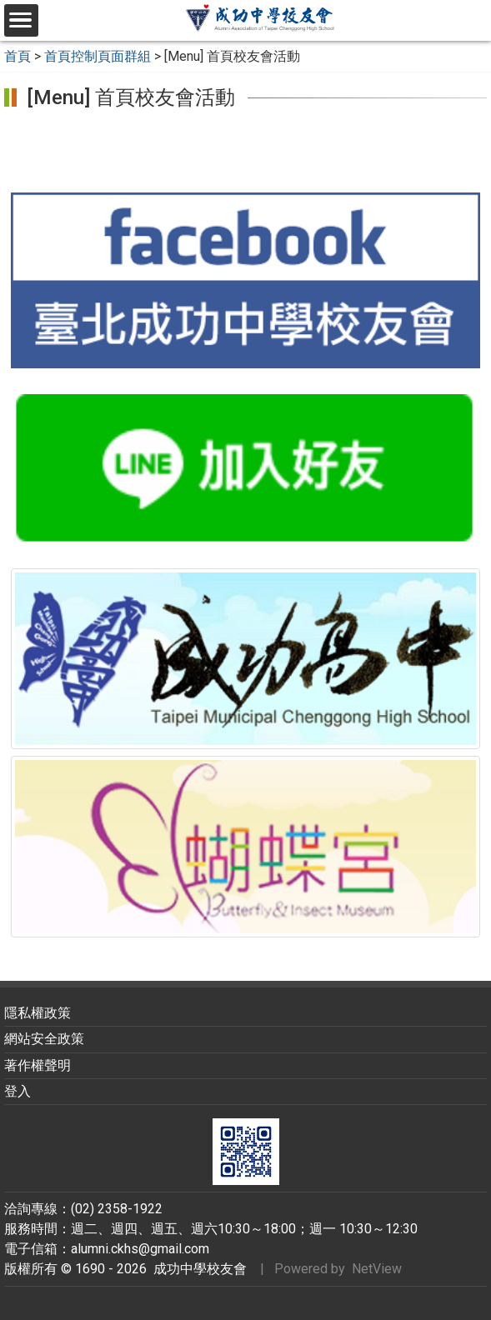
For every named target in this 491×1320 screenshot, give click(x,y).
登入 (17, 1091)
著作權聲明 (37, 1065)
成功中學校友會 (197, 1269)
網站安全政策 (44, 1039)
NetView (377, 1269)
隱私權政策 (37, 1013)
